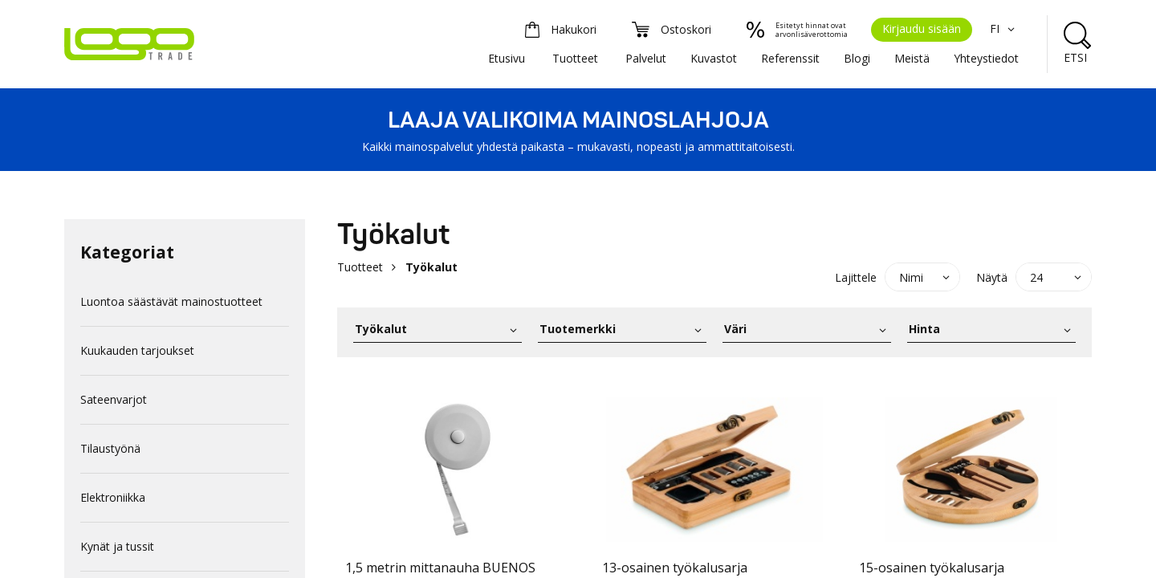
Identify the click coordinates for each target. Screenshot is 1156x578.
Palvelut (645, 58)
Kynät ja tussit (117, 546)
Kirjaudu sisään (921, 28)
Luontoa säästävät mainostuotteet (171, 301)
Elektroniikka (112, 497)
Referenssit (790, 58)
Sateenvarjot (113, 399)
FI (1004, 28)
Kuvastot (713, 58)
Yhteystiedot (986, 58)
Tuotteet (575, 58)
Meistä (912, 58)
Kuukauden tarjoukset (137, 350)
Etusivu (506, 58)
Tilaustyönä (110, 448)
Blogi (857, 58)
